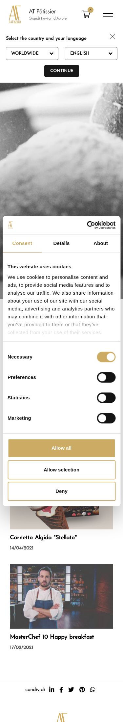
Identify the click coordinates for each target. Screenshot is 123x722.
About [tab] (100, 243)
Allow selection (61, 469)
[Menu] (108, 15)
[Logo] (38, 15)
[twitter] (71, 690)
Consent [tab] (22, 243)
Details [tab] (61, 243)
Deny (61, 491)
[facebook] (61, 690)
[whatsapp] (92, 690)
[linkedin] (51, 690)
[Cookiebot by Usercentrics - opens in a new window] (87, 225)
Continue (61, 71)
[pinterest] (82, 690)
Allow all (61, 448)
